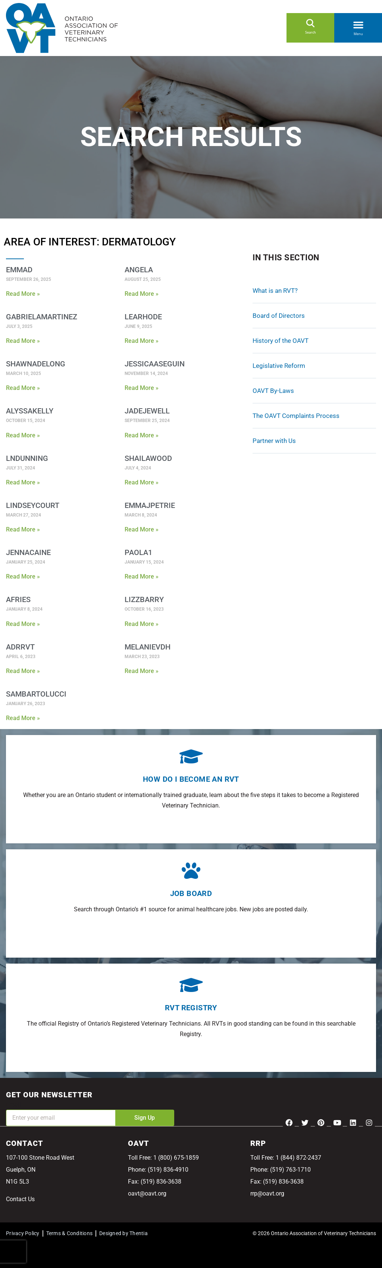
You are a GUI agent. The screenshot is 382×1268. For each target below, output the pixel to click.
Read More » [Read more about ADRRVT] (23, 671)
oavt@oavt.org (147, 1193)
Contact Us (20, 1199)
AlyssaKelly (29, 410)
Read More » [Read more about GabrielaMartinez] (23, 340)
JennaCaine (28, 552)
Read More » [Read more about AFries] (23, 623)
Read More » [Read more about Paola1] (142, 576)
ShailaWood (148, 458)
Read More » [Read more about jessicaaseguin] (142, 387)
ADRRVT (20, 646)
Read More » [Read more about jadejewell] (142, 435)
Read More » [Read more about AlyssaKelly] (23, 435)
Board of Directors (279, 315)
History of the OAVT (281, 340)
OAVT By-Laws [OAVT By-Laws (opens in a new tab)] (273, 390)
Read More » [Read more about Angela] (142, 293)
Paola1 (138, 552)
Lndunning (27, 458)
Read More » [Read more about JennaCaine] (23, 576)
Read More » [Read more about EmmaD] (23, 293)
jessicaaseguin (155, 363)
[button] (358, 23)
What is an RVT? (275, 290)
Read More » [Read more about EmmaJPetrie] (142, 529)
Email (13, 1104)
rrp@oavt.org (267, 1193)
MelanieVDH (147, 646)
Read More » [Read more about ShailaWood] (142, 482)
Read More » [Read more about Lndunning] (23, 482)
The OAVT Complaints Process (296, 415)
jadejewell (147, 410)
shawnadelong (35, 363)
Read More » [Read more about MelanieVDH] (142, 671)
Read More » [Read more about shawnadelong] (23, 387)
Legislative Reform (279, 365)
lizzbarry (144, 599)
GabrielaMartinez (41, 316)
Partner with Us (274, 440)
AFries (18, 599)
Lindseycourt (32, 505)
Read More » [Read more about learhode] (142, 340)
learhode (143, 316)
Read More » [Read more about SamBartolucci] (23, 718)
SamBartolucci (36, 693)
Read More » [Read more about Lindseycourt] (23, 529)
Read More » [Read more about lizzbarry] (142, 623)
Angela (139, 269)
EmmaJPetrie (150, 505)
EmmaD (19, 269)
